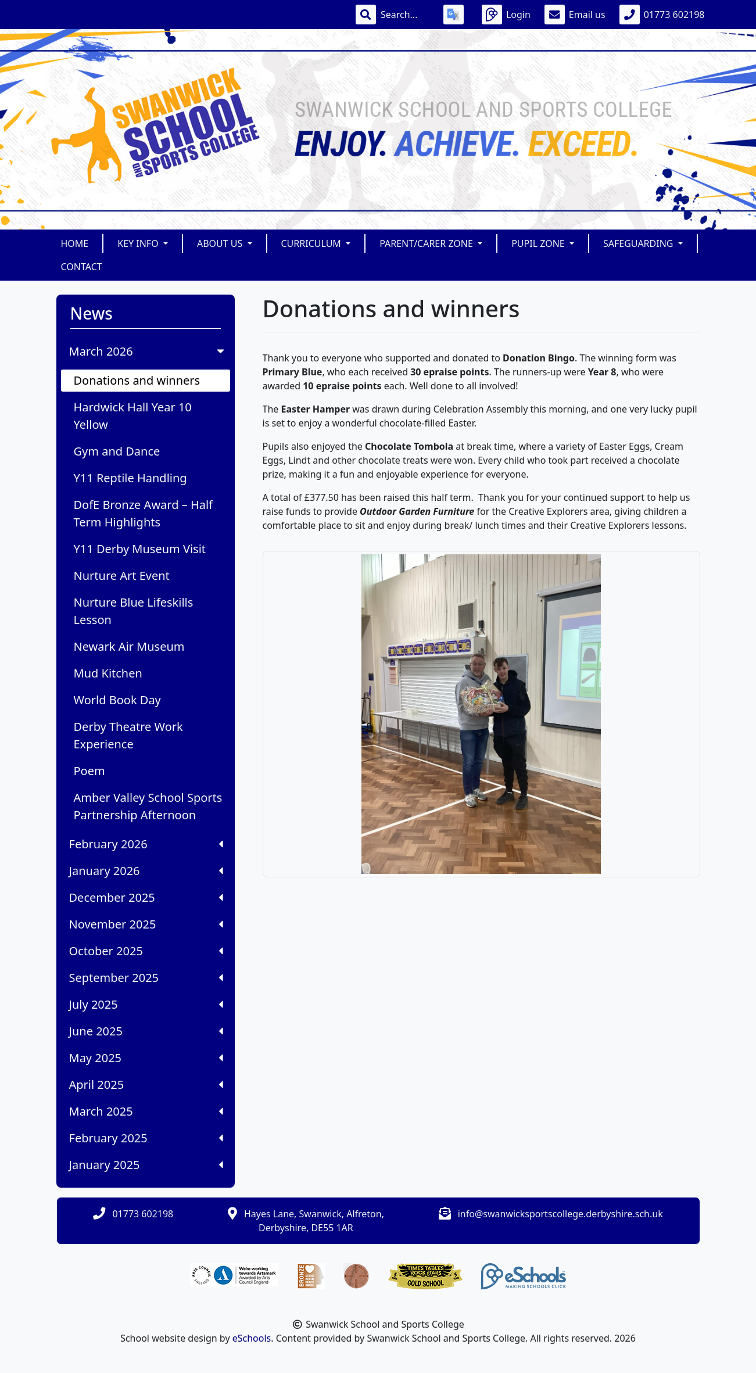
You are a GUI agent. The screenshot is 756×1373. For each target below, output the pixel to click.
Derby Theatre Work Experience (128, 735)
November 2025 (146, 924)
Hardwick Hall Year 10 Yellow (133, 415)
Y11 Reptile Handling (130, 478)
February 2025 (146, 1138)
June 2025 (146, 1031)
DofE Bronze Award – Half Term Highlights (143, 513)
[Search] (405, 14)
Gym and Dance (117, 451)
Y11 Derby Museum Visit (140, 549)
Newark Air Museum (129, 646)
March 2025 (146, 1111)
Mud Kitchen (108, 673)
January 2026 (146, 871)
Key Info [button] (139, 243)
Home (75, 243)
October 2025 (146, 951)
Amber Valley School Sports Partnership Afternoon (148, 806)
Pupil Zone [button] (539, 243)
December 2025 (146, 897)
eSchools (251, 1338)
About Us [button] (221, 243)
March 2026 (148, 351)
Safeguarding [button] (639, 243)
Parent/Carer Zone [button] (427, 243)
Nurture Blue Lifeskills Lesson (134, 611)
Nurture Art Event (122, 575)
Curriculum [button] (312, 243)
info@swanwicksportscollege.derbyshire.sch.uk (560, 1213)
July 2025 (146, 1004)
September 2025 (146, 977)
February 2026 (146, 844)
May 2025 (146, 1058)
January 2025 (146, 1165)
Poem (89, 771)
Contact (81, 266)
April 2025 (146, 1084)
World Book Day (117, 700)
